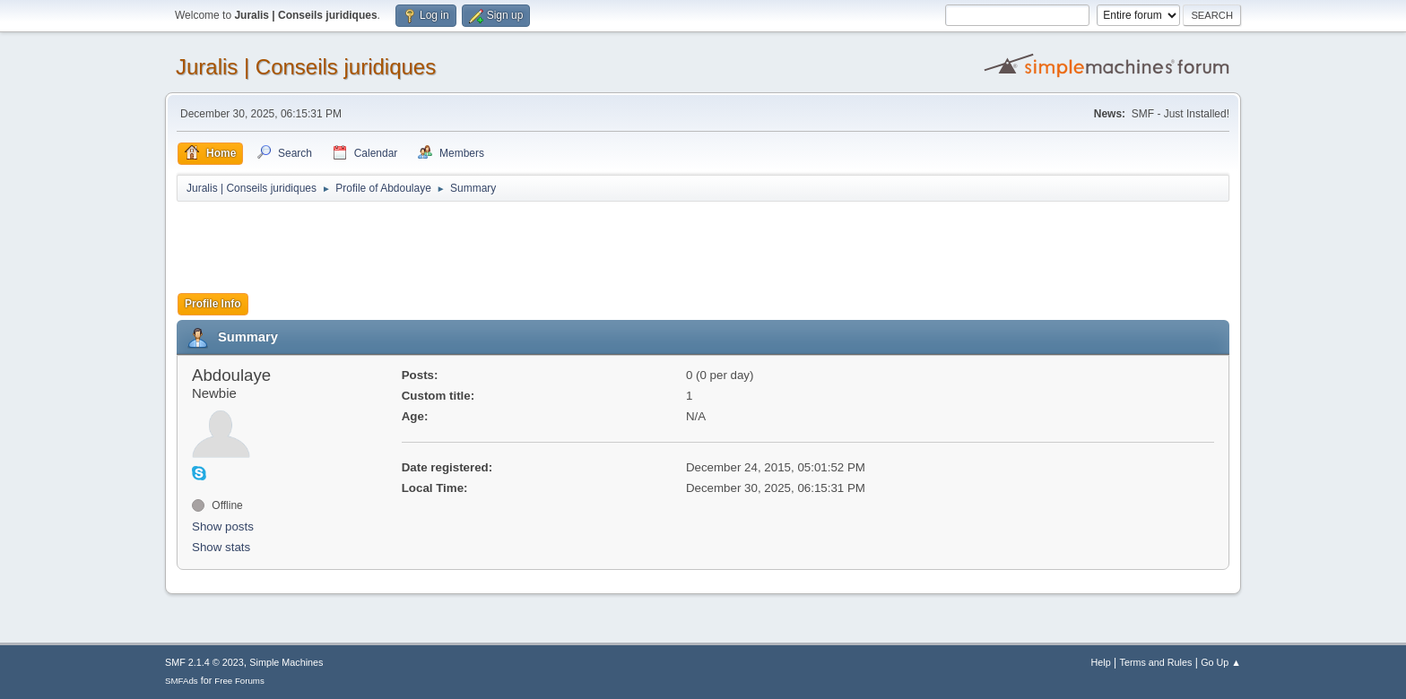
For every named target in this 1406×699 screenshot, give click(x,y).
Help (1101, 662)
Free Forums (239, 681)
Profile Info (213, 304)
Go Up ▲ (1221, 662)
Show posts (223, 526)
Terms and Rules (1156, 662)
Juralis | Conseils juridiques (306, 67)
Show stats (221, 547)
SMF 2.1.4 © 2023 (204, 662)
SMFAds (181, 681)
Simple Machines (286, 662)
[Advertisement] (503, 248)
